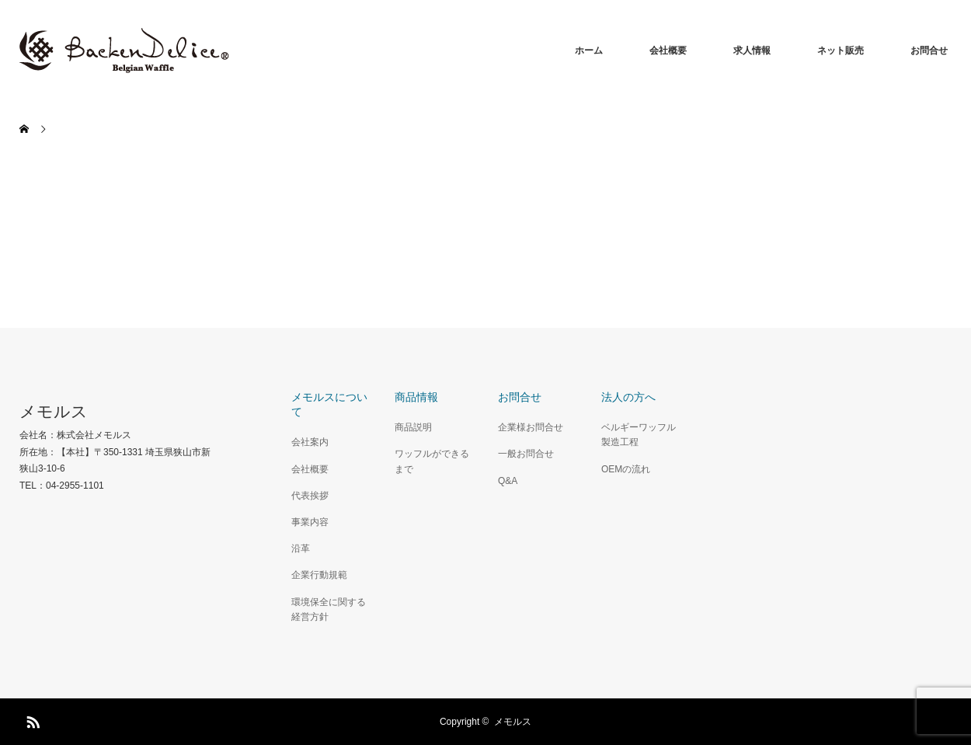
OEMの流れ (625, 469)
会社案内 (310, 442)
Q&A (507, 480)
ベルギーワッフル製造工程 (638, 434)
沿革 (300, 548)
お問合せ (929, 50)
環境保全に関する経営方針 (328, 609)
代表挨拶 (310, 495)
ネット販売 (840, 50)
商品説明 (413, 427)
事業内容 (310, 522)
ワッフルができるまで (432, 461)
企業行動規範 (319, 574)
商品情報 (416, 397)
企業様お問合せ (530, 427)
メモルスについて (329, 404)
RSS (31, 719)
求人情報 (752, 50)
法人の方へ (628, 397)
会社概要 (668, 50)
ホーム (589, 50)
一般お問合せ (526, 453)
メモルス (53, 411)
